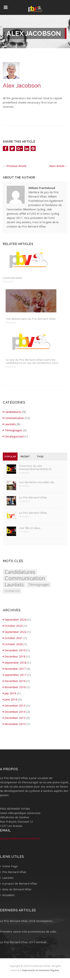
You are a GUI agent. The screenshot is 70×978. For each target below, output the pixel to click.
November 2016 (14, 687)
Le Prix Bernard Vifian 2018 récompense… (27, 921)
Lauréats (9, 424)
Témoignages (12, 430)
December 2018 (14, 656)
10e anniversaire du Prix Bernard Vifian (31, 318)
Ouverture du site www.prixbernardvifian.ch (35, 467)
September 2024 (15, 619)
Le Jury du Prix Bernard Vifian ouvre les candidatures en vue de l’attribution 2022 (32, 361)
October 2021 (13, 638)
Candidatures (12, 412)
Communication (12, 277)
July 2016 (9, 693)
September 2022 (15, 632)
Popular (10, 456)
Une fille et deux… (30, 528)
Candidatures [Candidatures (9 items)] (20, 572)
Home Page (9, 866)
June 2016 (10, 699)
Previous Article (15, 166)
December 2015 (14, 705)
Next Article (58, 166)
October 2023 (13, 625)
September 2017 (15, 675)
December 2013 (14, 718)
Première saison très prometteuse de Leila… (29, 931)
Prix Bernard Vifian (13, 872)
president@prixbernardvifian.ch (20, 838)
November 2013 (14, 724)
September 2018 (15, 662)
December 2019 (14, 650)
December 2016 (14, 681)
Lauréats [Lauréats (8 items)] (14, 584)
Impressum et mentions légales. (41, 970)
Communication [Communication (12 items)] (25, 578)
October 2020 (13, 644)
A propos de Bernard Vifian (18, 883)
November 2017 (14, 668)
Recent (25, 456)
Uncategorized (13, 436)
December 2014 (14, 711)
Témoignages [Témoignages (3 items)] (38, 584)
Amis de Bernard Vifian (15, 889)
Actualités (7, 895)
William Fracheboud (41, 188)
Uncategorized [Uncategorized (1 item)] (12, 591)
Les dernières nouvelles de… (37, 482)
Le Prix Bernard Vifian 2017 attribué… (24, 942)
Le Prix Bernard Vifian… (34, 497)
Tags (40, 456)
